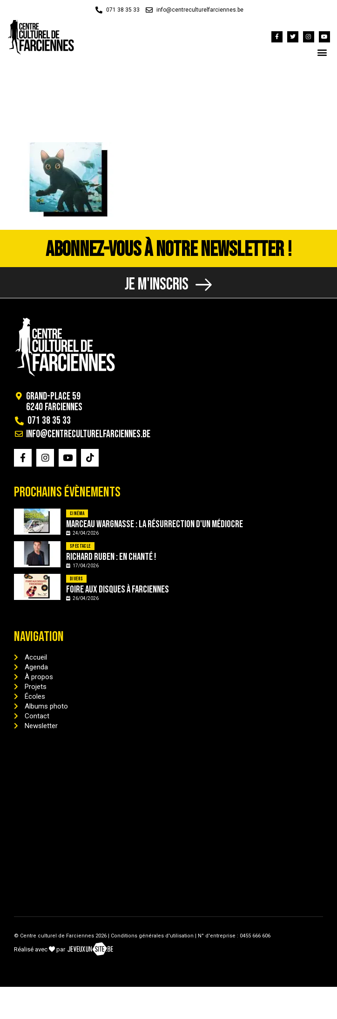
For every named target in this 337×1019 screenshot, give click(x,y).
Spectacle (80, 546)
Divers (76, 579)
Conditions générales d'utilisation (152, 936)
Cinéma (77, 513)
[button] (322, 52)
